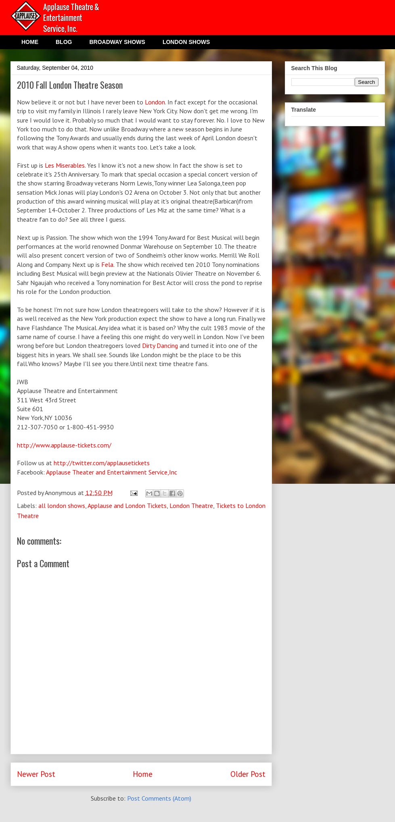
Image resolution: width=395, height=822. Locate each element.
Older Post (247, 774)
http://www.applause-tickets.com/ (64, 445)
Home (143, 774)
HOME (29, 42)
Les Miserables (65, 165)
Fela (107, 264)
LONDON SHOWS (186, 42)
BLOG (64, 42)
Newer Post (36, 774)
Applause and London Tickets (127, 506)
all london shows (61, 506)
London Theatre (191, 506)
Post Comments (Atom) (159, 798)
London (155, 102)
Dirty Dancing (160, 345)
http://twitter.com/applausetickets (102, 463)
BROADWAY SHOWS (117, 42)
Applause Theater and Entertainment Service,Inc (111, 472)
